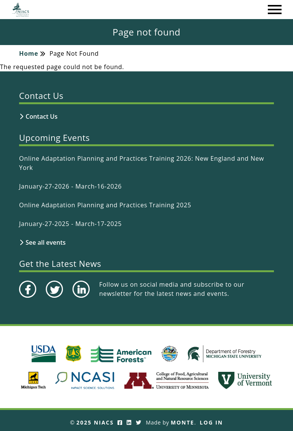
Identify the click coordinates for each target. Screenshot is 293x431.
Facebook (27, 297)
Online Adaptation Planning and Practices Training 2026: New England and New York (141, 163)
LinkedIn (80, 297)
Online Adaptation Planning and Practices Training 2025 (105, 205)
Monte (183, 422)
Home (28, 53)
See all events (46, 242)
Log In (211, 422)
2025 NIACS (95, 422)
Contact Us (42, 116)
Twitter (53, 297)
